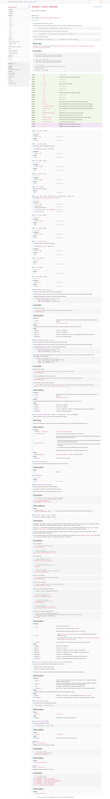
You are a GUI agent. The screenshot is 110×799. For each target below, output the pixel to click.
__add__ (10, 17)
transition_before (13, 53)
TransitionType (12, 83)
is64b (10, 45)
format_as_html (12, 43)
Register (77, 628)
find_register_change (14, 41)
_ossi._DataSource (50, 209)
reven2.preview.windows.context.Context (50, 17)
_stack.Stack (40, 767)
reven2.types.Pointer (62, 323)
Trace (10, 80)
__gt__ (10, 22)
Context (14, 7)
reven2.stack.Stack (39, 793)
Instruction (12, 76)
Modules (25, 1)
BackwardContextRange (14, 69)
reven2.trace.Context (62, 454)
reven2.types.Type (43, 529)
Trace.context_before (62, 46)
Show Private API (98, 6)
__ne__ (10, 31)
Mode (10, 78)
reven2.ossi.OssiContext (41, 762)
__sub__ (10, 36)
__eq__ (10, 18)
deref (10, 38)
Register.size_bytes (67, 639)
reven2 (10, 2)
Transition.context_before (86, 46)
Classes (30, 1)
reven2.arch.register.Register (64, 431)
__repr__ (11, 32)
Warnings (11, 11)
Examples (11, 13)
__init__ (11, 25)
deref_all (11, 39)
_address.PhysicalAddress (40, 511)
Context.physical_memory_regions (85, 535)
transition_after (13, 52)
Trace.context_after (74, 46)
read (10, 48)
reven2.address (87, 695)
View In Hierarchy (35, 20)
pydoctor (58, 797)
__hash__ (11, 24)
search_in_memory (13, 50)
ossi (10, 57)
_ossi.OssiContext (41, 743)
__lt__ (10, 29)
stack (10, 59)
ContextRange (12, 73)
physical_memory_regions (15, 46)
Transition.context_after (39, 47)
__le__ (10, 27)
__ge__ (10, 20)
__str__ (10, 34)
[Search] (92, 2)
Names (34, 1)
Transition (11, 81)
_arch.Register (44, 431)
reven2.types (78, 634)
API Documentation (17, 2)
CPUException (12, 74)
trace (15, 63)
